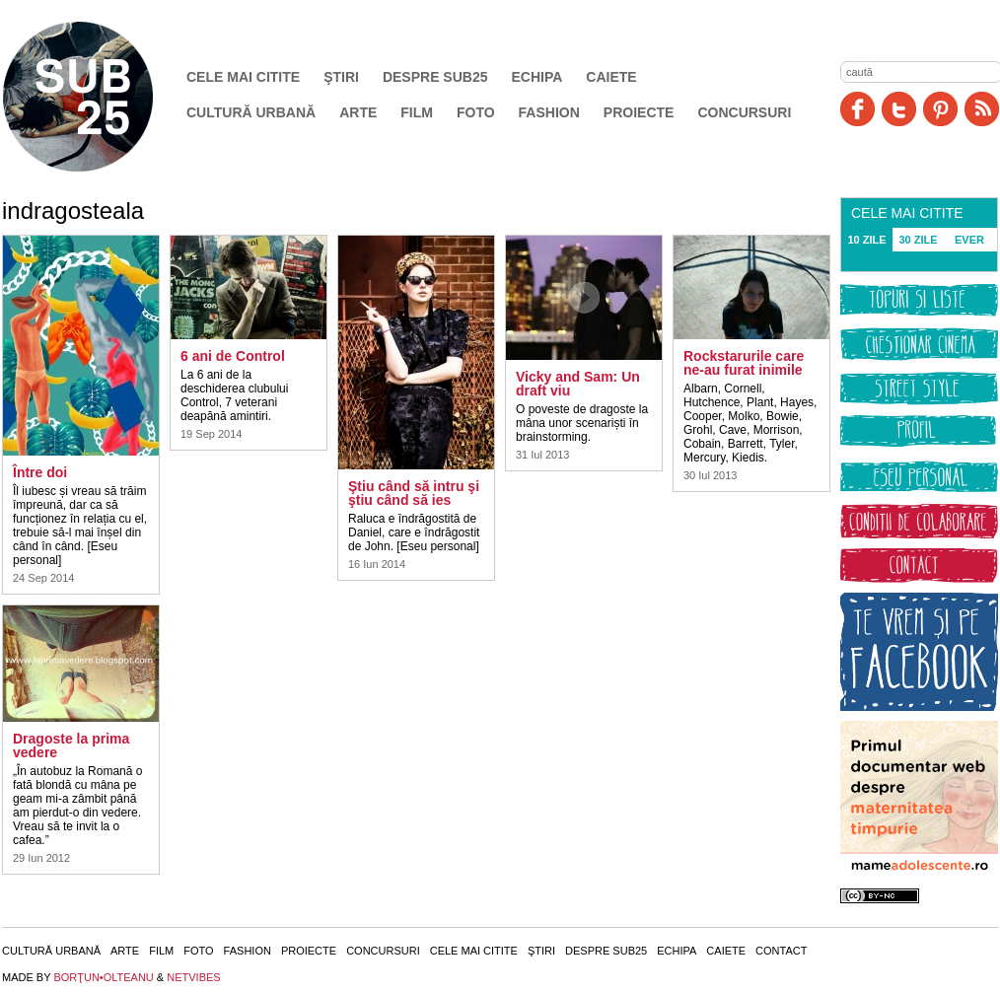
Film (416, 112)
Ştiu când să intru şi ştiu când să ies (413, 493)
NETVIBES (193, 977)
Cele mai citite (243, 77)
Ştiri (341, 77)
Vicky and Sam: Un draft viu (578, 383)
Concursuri (744, 112)
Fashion (549, 112)
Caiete (611, 77)
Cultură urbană (251, 112)
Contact (781, 951)
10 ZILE (866, 240)
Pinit (940, 109)
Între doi (40, 472)
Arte (358, 112)
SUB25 (100, 97)
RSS (981, 109)
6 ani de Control (232, 356)
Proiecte (639, 112)
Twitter (899, 109)
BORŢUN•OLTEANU (103, 977)
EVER (969, 240)
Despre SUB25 (435, 77)
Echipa (537, 77)
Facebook (857, 109)
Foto (476, 112)
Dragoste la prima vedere (71, 745)
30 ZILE (917, 240)
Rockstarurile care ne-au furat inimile (743, 363)
